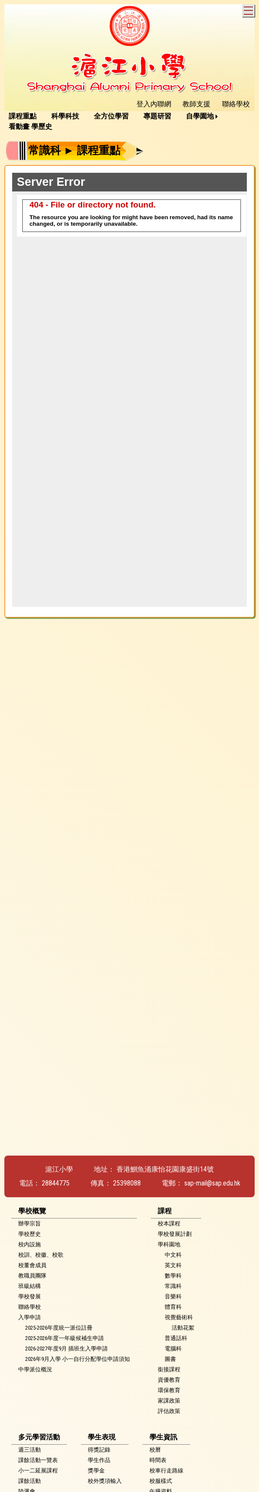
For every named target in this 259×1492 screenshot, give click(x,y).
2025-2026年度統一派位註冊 (59, 1327)
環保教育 (169, 1390)
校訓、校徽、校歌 (40, 1255)
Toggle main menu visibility (249, 9)
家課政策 (169, 1400)
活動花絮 (183, 1327)
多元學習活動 (39, 1437)
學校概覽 (32, 1211)
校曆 (155, 1449)
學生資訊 (163, 1437)
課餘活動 (29, 1481)
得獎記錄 (99, 1449)
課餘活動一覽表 (38, 1460)
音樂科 (173, 1296)
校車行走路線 (166, 1470)
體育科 (173, 1307)
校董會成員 (32, 1265)
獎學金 (96, 1470)
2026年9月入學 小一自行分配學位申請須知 (77, 1359)
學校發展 (29, 1296)
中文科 (173, 1255)
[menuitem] (26, 116)
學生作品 (99, 1460)
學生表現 (102, 1437)
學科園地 (169, 1244)
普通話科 (176, 1338)
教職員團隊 (32, 1275)
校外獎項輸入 (105, 1481)
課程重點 (23, 116)
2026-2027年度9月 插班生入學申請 (66, 1348)
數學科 (173, 1275)
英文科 (173, 1265)
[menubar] (129, 121)
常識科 (173, 1286)
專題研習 (157, 116)
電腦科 (173, 1348)
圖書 (170, 1359)
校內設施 (29, 1244)
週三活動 (29, 1449)
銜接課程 (169, 1369)
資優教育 (169, 1380)
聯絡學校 (29, 1307)
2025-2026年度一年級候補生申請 (64, 1338)
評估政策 (169, 1411)
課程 (165, 1211)
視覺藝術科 (179, 1317)
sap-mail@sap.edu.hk (212, 1183)
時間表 (157, 1460)
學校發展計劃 (175, 1234)
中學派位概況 (35, 1369)
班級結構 (29, 1286)
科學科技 (65, 116)
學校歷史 (29, 1234)
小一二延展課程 (38, 1470)
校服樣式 (160, 1481)
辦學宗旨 (29, 1223)
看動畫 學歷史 (30, 126)
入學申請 (29, 1317)
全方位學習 (111, 116)
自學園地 (200, 116)
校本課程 (169, 1223)
